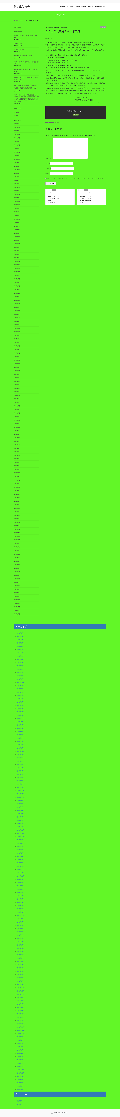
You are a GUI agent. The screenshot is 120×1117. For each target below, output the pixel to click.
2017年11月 (17, 254)
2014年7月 (17, 395)
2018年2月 (17, 243)
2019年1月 (17, 205)
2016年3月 (17, 325)
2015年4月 (17, 363)
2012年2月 (17, 497)
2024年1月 (17, 145)
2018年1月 (17, 247)
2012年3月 (17, 494)
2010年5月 (17, 571)
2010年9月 (17, 557)
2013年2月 (17, 455)
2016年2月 (17, 328)
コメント (48, 158)
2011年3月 (17, 536)
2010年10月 (17, 554)
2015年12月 (17, 335)
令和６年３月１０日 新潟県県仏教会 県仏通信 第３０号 (26, 78)
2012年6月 (17, 483)
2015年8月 (17, 349)
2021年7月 (17, 187)
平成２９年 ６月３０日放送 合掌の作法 (53, 198)
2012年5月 (17, 487)
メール (48, 168)
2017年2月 (17, 286)
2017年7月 (17, 268)
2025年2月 (17, 134)
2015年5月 (17, 360)
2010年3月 (17, 578)
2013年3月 (17, 452)
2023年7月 (17, 155)
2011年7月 (17, 522)
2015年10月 (17, 342)
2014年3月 (17, 409)
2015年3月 (17, 367)
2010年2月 (17, 582)
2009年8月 (17, 603)
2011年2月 (17, 540)
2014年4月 (17, 406)
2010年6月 (17, 568)
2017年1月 (17, 289)
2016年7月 (17, 310)
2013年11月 (17, 423)
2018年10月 (17, 215)
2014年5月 (17, 402)
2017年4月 (17, 279)
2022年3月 (17, 184)
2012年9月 (17, 473)
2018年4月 (17, 236)
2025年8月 (17, 124)
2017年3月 (17, 282)
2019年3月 (17, 198)
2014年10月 (17, 385)
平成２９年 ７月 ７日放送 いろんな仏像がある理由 (86, 198)
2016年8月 (17, 307)
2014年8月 (17, 392)
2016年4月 (17, 321)
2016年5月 (17, 318)
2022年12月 (17, 177)
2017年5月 (17, 275)
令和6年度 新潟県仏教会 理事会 (23, 56)
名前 (47, 163)
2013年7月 (17, 437)
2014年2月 (17, 413)
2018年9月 (17, 219)
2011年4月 (17, 533)
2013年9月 (17, 430)
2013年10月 (17, 427)
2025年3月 (17, 131)
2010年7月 (17, 564)
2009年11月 (17, 593)
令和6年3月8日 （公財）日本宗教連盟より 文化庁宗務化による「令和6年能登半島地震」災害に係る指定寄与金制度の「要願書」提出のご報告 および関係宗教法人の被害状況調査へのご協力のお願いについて (26, 98)
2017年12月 (17, 251)
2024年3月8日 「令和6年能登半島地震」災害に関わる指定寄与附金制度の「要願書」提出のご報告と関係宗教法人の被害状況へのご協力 (26, 87)
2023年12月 (17, 148)
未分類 (16, 115)
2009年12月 (17, 589)
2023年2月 (17, 169)
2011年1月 (17, 543)
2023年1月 (17, 173)
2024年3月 (17, 141)
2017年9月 (17, 261)
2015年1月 (17, 374)
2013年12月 (17, 420)
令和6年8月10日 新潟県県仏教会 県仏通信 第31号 (26, 70)
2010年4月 (17, 575)
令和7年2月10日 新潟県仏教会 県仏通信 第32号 (26, 62)
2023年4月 (17, 162)
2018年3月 (17, 240)
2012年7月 (17, 480)
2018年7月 (17, 226)
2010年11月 (17, 550)
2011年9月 (17, 515)
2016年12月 (17, 293)
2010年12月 (17, 547)
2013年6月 (17, 441)
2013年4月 (17, 448)
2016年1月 (17, 332)
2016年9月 (17, 303)
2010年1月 (17, 586)
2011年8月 (17, 519)
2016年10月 (17, 300)
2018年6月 (17, 229)
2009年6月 (17, 610)
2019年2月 (17, 201)
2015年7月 (17, 353)
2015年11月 (17, 339)
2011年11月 (17, 508)
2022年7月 (17, 180)
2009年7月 (17, 607)
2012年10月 (17, 469)
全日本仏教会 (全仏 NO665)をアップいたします (26, 36)
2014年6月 (17, 399)
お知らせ (103, 27)
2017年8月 (17, 265)
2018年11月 (17, 212)
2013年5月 (17, 445)
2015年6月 (17, 356)
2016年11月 (17, 296)
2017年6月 (17, 272)
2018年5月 (17, 233)
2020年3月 (17, 194)
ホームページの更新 (19, 49)
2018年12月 (17, 208)
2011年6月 (17, 526)
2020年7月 (17, 191)
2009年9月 (17, 600)
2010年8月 (17, 561)
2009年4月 (17, 614)
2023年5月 (17, 159)
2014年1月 (17, 416)
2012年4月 (17, 490)
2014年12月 (17, 378)
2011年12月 (17, 504)
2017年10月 (17, 258)
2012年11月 (17, 466)
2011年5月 (17, 529)
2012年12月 (17, 462)
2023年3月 (17, 166)
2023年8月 (17, 152)
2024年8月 (17, 138)
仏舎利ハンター (18, 43)
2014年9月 (17, 388)
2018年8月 (17, 222)
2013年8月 (17, 434)
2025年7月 (17, 127)
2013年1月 (17, 459)
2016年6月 (17, 314)
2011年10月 (17, 511)
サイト (47, 174)
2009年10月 (17, 596)
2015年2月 (17, 370)
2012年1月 (17, 501)
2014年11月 (17, 381)
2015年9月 (17, 346)
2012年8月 (17, 476)
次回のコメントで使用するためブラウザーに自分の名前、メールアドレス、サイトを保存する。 (75, 178)
